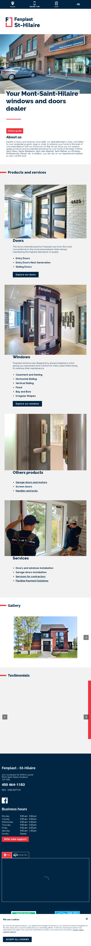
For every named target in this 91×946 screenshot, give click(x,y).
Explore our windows (27, 403)
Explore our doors (26, 274)
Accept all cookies (17, 939)
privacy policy (78, 930)
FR (78, 4)
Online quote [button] (15, 131)
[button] (13, 4)
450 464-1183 (13, 785)
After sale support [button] (15, 839)
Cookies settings (9, 932)
